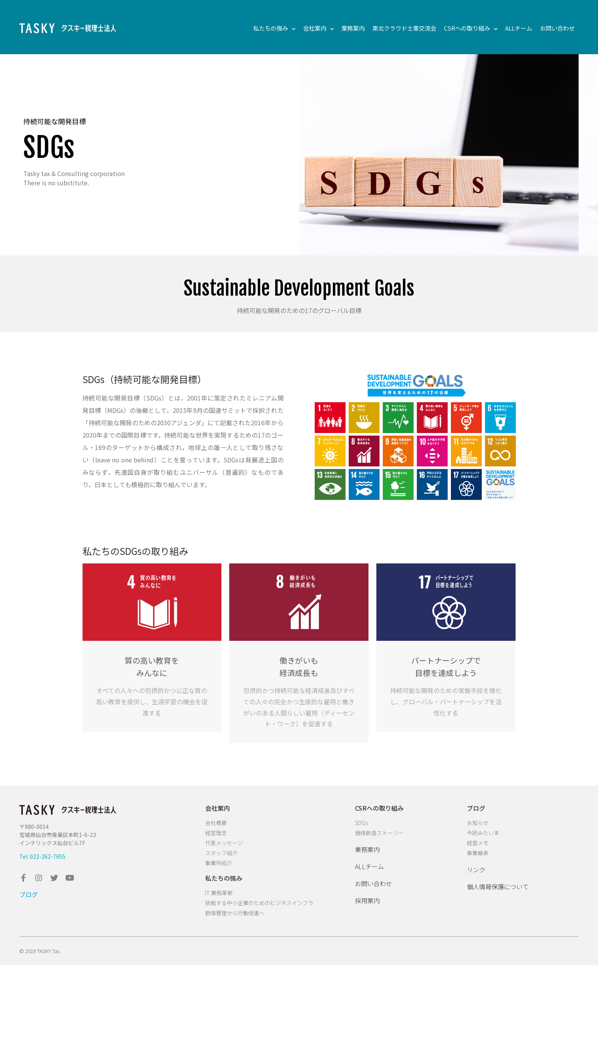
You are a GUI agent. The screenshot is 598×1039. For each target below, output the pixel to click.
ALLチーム (518, 28)
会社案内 (318, 28)
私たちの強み (274, 28)
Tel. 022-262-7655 (42, 856)
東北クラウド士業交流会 (404, 28)
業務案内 (353, 28)
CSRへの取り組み (470, 28)
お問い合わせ (557, 28)
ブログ (28, 894)
